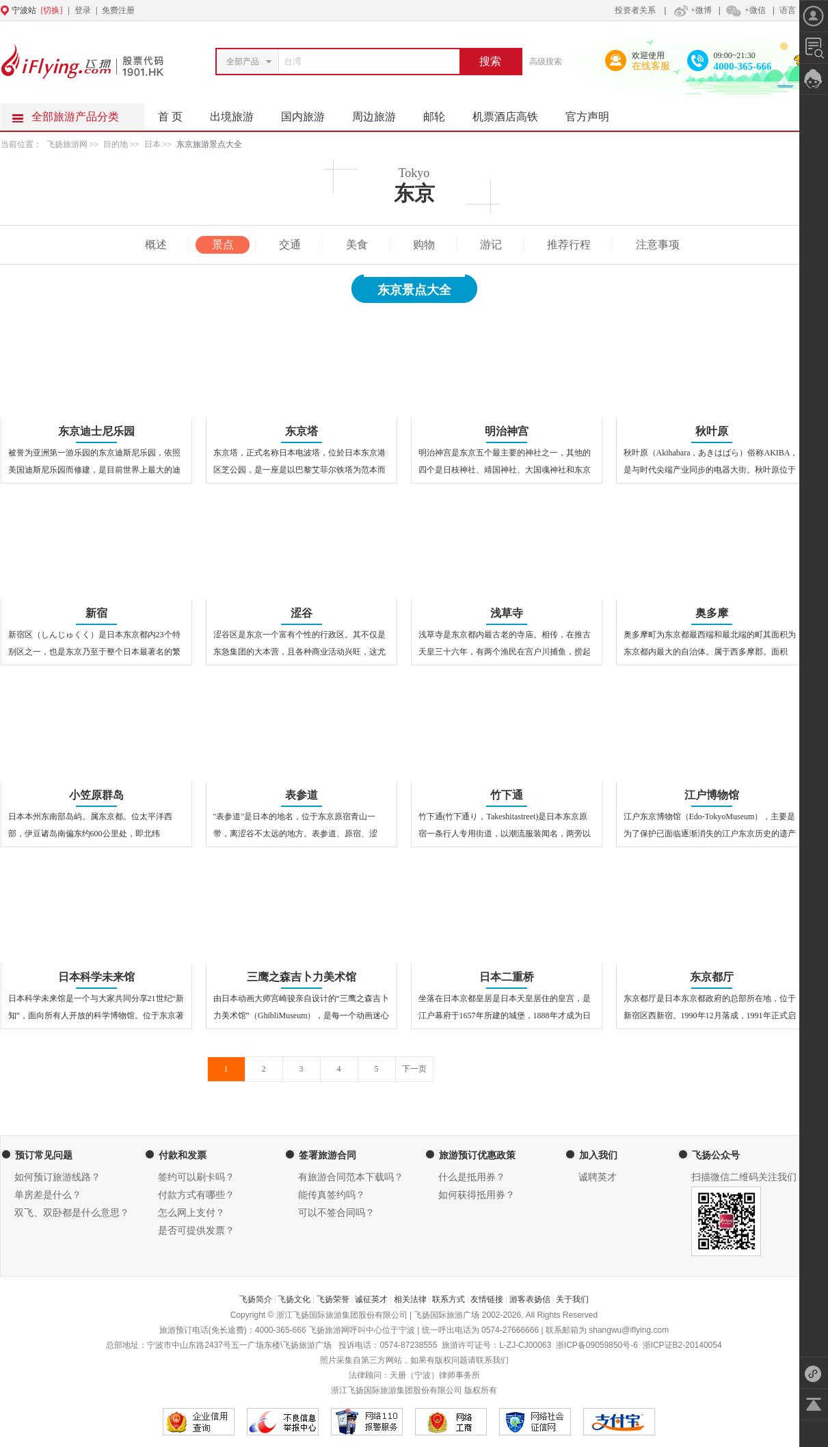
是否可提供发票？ (196, 1230)
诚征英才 (371, 1299)
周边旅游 (381, 112)
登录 (83, 10)
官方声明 (594, 112)
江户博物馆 (711, 795)
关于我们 (572, 1299)
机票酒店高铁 (512, 112)
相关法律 (410, 1299)
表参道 (301, 795)
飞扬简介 (255, 1299)
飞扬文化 (294, 1299)
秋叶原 (711, 431)
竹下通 (506, 795)
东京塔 (301, 431)
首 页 (170, 116)
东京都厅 (712, 977)
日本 (152, 144)
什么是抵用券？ (471, 1177)
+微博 (691, 10)
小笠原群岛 (96, 795)
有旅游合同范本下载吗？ (350, 1177)
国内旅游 (309, 112)
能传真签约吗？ (331, 1195)
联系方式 (448, 1299)
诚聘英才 (597, 1177)
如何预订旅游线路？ (57, 1177)
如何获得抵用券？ (476, 1195)
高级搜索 (545, 61)
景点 (223, 244)
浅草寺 (506, 613)
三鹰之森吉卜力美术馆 (301, 977)
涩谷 (301, 613)
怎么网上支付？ (191, 1213)
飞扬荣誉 (333, 1299)
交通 (290, 244)
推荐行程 (569, 244)
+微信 (745, 10)
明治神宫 (507, 431)
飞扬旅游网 (67, 144)
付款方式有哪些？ (196, 1195)
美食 (357, 244)
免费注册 (118, 10)
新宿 (96, 613)
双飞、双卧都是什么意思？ (71, 1213)
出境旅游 (238, 112)
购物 (424, 244)
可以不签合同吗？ (336, 1213)
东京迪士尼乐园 (96, 431)
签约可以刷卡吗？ (196, 1177)
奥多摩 (711, 613)
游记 (491, 244)
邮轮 (441, 112)
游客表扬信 (529, 1299)
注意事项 (658, 244)
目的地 (116, 144)
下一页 (414, 1069)
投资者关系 (635, 10)
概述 (156, 244)
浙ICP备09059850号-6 (597, 1345)
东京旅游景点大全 (209, 144)
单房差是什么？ (47, 1195)
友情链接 (486, 1299)
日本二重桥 (506, 977)
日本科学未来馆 (96, 977)
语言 (787, 10)
